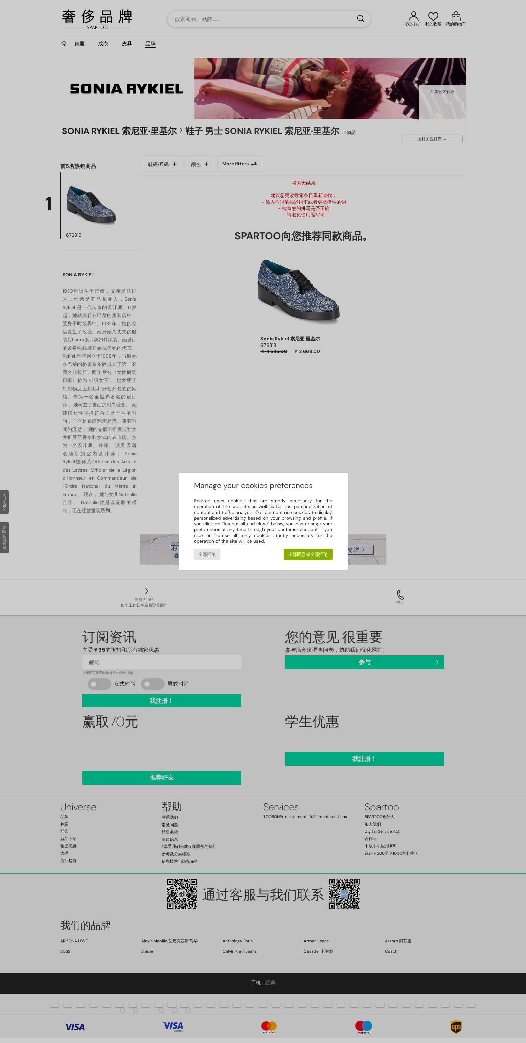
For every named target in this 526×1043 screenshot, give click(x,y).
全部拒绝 (207, 554)
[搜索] (360, 19)
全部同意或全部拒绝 (308, 554)
